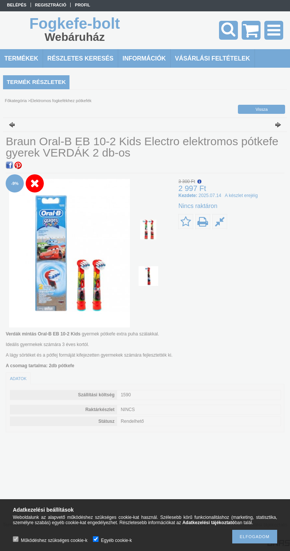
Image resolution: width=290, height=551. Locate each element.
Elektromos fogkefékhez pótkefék (60, 100)
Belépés (16, 5)
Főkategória (16, 100)
